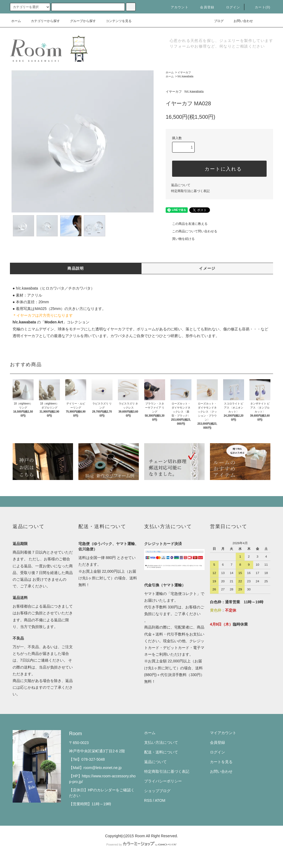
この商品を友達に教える (187, 224)
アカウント (176, 7)
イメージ (207, 268)
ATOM (160, 800)
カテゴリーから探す (42, 21)
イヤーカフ (184, 72)
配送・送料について (161, 752)
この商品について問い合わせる (191, 231)
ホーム (16, 21)
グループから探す (80, 21)
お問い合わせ (240, 21)
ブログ (216, 21)
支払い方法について (161, 742)
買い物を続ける (180, 239)
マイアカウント (223, 733)
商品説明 (75, 268)
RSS (148, 800)
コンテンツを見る (115, 21)
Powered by (141, 844)
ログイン (230, 7)
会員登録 (204, 7)
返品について (180, 185)
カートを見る (221, 762)
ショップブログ (157, 791)
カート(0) (259, 7)
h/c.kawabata (185, 76)
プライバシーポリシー (163, 781)
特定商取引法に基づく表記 (190, 191)
